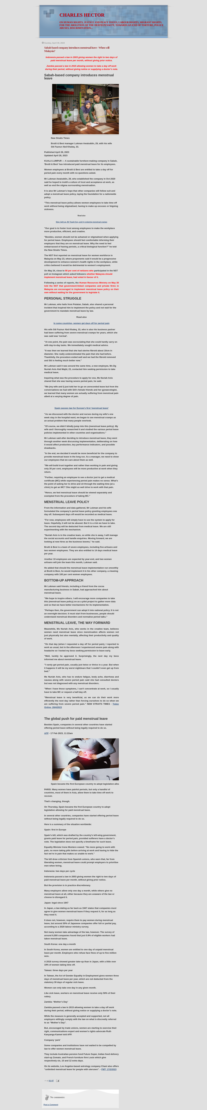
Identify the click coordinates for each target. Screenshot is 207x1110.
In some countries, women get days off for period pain (81, 323)
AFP (46, 733)
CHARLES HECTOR (82, 15)
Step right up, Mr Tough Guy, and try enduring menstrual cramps (81, 222)
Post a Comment (51, 1105)
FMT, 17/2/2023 (108, 1069)
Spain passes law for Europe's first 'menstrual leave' (82, 408)
